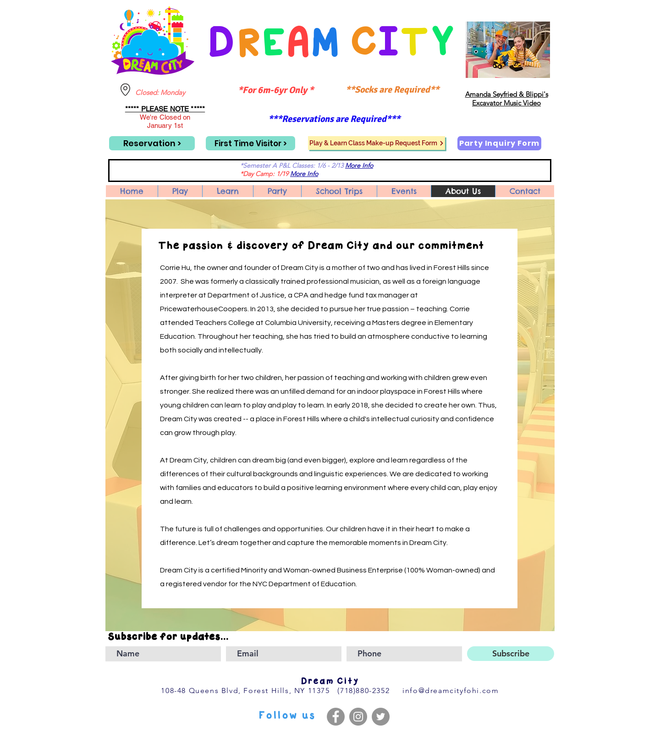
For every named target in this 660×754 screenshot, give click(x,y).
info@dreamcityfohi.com (450, 690)
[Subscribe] (510, 653)
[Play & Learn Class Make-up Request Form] (376, 143)
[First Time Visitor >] (250, 143)
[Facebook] (336, 717)
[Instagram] (358, 717)
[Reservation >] (152, 143)
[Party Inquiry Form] (499, 143)
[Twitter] (381, 717)
